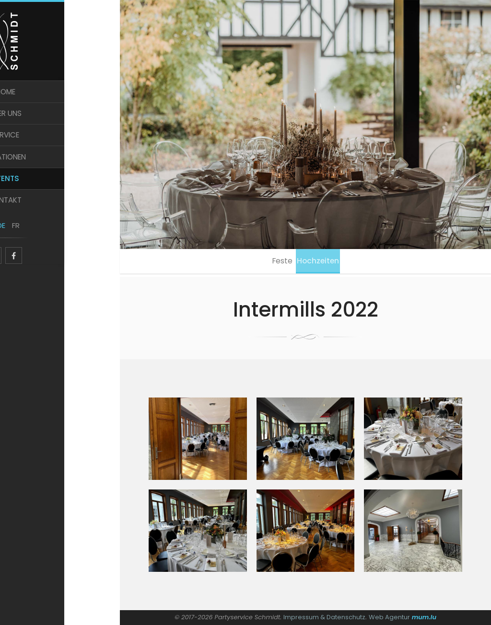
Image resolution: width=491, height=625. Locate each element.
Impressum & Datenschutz (324, 617)
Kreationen (59, 171)
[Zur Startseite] (60, 44)
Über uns (60, 123)
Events (60, 195)
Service (60, 147)
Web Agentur (389, 617)
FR (67, 248)
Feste (279, 263)
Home (60, 99)
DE (53, 248)
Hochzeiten (321, 263)
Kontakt (60, 219)
